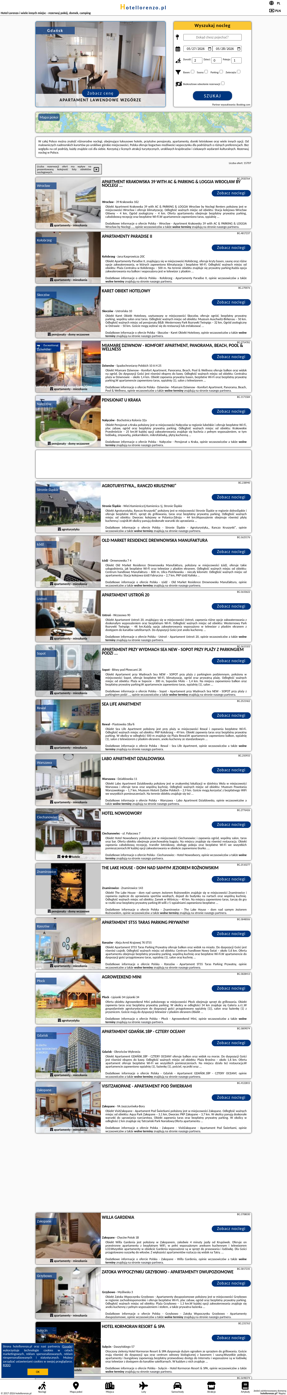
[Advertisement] (143, 1173)
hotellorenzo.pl (143, 7)
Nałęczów (44, 404)
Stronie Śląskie (47, 490)
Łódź (40, 544)
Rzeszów (43, 926)
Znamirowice (46, 872)
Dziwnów (44, 349)
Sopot (41, 653)
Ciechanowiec (47, 817)
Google (67, 1346)
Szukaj (212, 96)
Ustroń (42, 599)
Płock (41, 981)
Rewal (41, 708)
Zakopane (44, 1090)
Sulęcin (42, 1330)
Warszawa (44, 762)
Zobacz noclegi (231, 192)
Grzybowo (44, 1276)
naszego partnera (228, 227)
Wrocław (43, 185)
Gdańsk (42, 1035)
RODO (7, 1365)
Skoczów (43, 295)
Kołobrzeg (44, 240)
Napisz (282, 1393)
